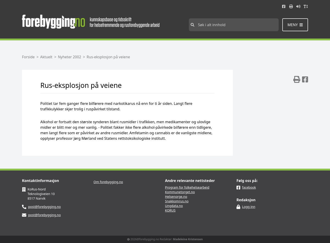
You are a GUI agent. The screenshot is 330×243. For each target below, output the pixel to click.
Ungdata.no (174, 206)
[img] (296, 79)
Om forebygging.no (108, 182)
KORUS (170, 210)
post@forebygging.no (44, 206)
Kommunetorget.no (180, 192)
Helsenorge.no (176, 196)
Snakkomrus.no (177, 201)
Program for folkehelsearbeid (187, 187)
